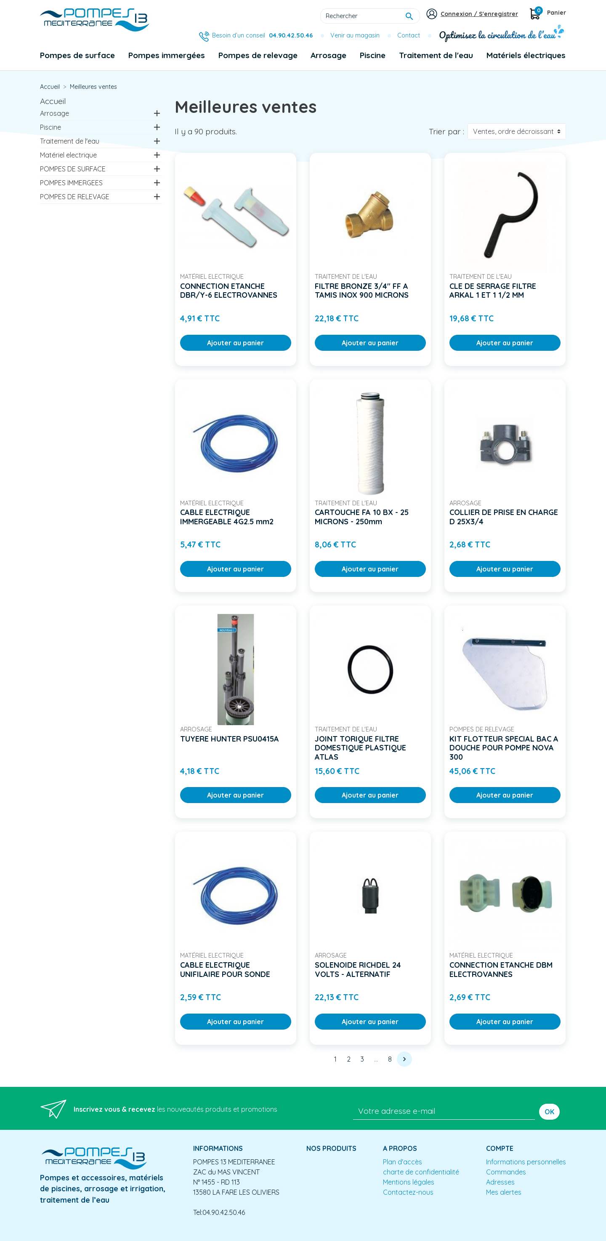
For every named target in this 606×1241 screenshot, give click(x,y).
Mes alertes (503, 1192)
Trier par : (446, 131)
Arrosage (54, 113)
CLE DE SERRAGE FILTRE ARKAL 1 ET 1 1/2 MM (492, 290)
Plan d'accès (402, 1162)
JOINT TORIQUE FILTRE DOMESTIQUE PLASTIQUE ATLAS (360, 748)
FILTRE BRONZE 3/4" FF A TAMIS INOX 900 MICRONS (362, 290)
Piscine (50, 127)
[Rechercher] (370, 16)
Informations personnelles (526, 1162)
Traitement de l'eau (69, 141)
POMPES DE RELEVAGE (74, 196)
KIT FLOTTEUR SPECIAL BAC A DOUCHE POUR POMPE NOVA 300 (503, 748)
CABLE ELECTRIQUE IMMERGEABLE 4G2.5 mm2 (227, 516)
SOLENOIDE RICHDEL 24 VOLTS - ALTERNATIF (358, 969)
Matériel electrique (68, 155)
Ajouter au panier (235, 343)
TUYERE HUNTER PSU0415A (229, 739)
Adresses (500, 1182)
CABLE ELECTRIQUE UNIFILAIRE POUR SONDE (225, 969)
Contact (408, 35)
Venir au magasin (355, 35)
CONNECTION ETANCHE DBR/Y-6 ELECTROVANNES (228, 290)
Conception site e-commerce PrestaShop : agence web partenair (201, 1234)
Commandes (506, 1172)
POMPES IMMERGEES (71, 183)
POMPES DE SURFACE (73, 169)
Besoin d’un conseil (262, 35)
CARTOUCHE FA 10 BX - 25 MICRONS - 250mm (362, 516)
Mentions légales (408, 1182)
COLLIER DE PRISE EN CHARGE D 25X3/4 (503, 516)
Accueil (53, 101)
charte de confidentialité (421, 1172)
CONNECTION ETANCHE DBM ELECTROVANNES (501, 969)
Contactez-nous (408, 1192)
